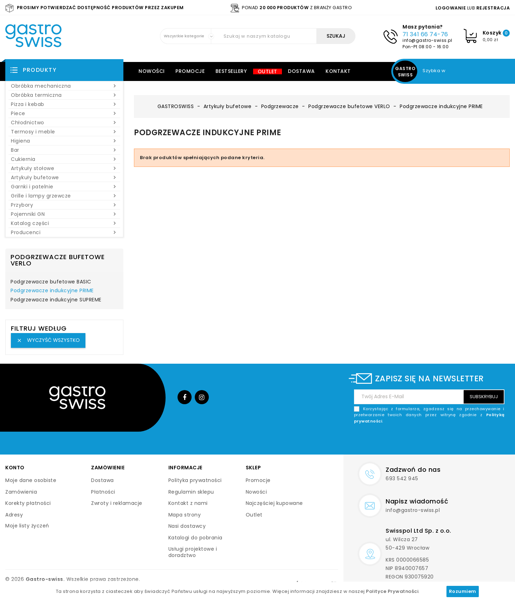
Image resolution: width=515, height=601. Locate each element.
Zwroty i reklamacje (116, 503)
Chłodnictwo (64, 122)
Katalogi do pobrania (195, 537)
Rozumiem (462, 591)
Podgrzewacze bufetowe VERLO (58, 260)
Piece (64, 113)
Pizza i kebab (64, 104)
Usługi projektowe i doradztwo (192, 552)
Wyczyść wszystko (48, 340)
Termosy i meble (64, 131)
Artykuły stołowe (64, 168)
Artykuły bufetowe (64, 177)
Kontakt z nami (188, 503)
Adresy (14, 514)
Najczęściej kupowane (274, 503)
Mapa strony (184, 514)
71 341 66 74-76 (425, 34)
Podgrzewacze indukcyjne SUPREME (56, 300)
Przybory (64, 204)
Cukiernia (64, 159)
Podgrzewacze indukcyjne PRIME (52, 291)
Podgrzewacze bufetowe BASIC (51, 282)
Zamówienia (21, 491)
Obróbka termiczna (64, 95)
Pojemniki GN (64, 214)
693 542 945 (402, 478)
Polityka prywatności (195, 480)
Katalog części (64, 223)
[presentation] (451, 441)
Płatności (103, 491)
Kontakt (338, 71)
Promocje (190, 71)
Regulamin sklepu (191, 491)
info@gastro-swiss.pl (427, 40)
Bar (64, 150)
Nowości (152, 71)
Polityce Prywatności (392, 591)
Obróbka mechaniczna (64, 85)
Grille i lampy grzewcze (64, 195)
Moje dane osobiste (30, 480)
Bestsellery (231, 71)
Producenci (64, 232)
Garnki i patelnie (64, 186)
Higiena (64, 140)
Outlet (267, 71)
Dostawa (301, 71)
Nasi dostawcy (187, 526)
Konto (15, 467)
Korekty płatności (28, 503)
